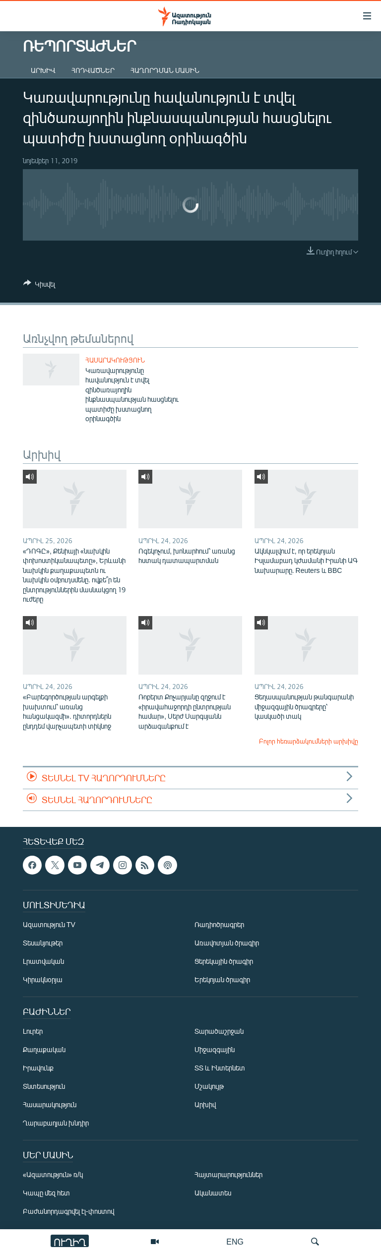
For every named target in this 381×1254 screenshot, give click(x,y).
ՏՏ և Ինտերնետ (219, 1068)
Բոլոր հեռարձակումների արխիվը (308, 741)
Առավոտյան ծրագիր (226, 943)
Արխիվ (43, 70)
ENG (235, 1241)
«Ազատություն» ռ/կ (53, 1175)
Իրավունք (38, 1068)
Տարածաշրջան (219, 1031)
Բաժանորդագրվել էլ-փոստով (68, 1211)
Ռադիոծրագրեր (219, 925)
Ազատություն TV (49, 925)
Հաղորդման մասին (164, 70)
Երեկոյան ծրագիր (222, 980)
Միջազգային (214, 1050)
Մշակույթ (209, 1086)
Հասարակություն (115, 360)
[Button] (39, 286)
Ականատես (212, 1193)
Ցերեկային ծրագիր (223, 961)
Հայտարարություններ (228, 1175)
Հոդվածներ (93, 70)
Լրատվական (43, 961)
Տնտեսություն (44, 1086)
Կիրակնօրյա (43, 980)
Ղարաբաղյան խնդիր (56, 1123)
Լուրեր (33, 1031)
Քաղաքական (44, 1050)
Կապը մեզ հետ (46, 1193)
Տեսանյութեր (43, 943)
